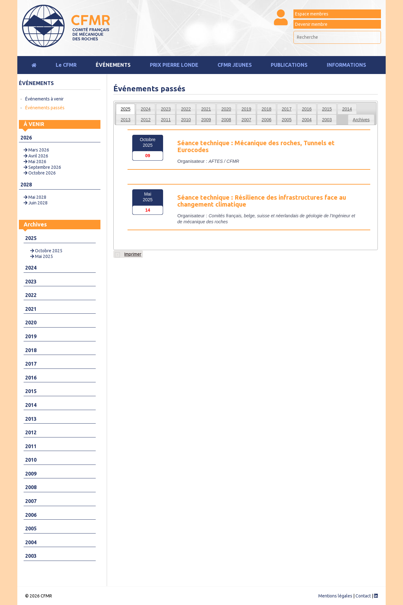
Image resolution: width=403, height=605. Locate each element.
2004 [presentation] (307, 119)
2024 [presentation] (145, 108)
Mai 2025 (41, 256)
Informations (346, 65)
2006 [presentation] (266, 119)
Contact (363, 595)
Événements (113, 65)
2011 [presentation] (166, 119)
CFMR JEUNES (235, 65)
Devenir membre (311, 24)
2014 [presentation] (347, 108)
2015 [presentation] (327, 108)
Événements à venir (44, 98)
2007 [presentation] (246, 119)
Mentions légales (335, 595)
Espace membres (311, 13)
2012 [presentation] (145, 119)
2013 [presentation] (125, 119)
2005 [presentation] (287, 119)
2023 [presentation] (166, 108)
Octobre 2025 (46, 250)
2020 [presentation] (226, 108)
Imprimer (128, 254)
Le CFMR (66, 65)
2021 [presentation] (206, 108)
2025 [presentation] (125, 108)
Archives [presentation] (361, 119)
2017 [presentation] (287, 108)
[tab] (125, 109)
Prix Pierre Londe (174, 65)
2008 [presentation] (226, 119)
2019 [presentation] (246, 108)
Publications (289, 65)
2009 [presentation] (206, 119)
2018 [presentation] (266, 108)
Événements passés (45, 107)
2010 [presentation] (186, 119)
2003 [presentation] (327, 119)
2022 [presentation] (186, 108)
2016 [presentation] (307, 108)
